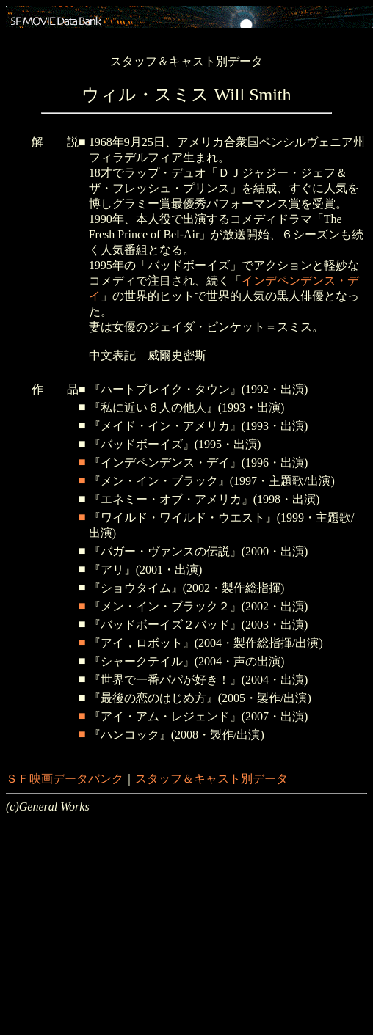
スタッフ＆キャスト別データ (211, 778)
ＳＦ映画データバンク (64, 778)
